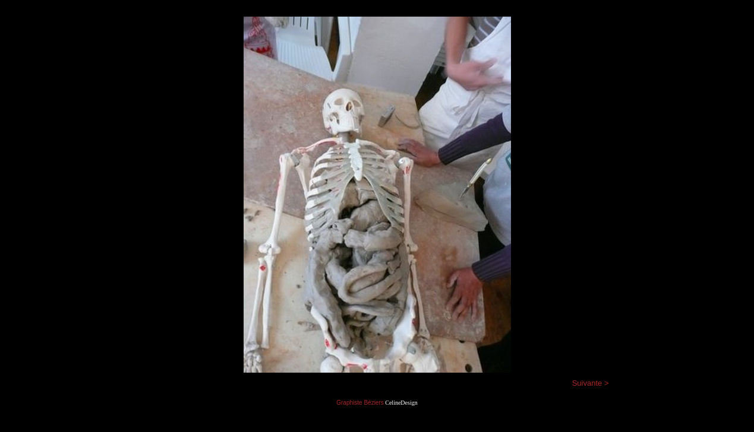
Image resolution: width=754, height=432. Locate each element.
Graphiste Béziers (359, 402)
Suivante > (590, 383)
